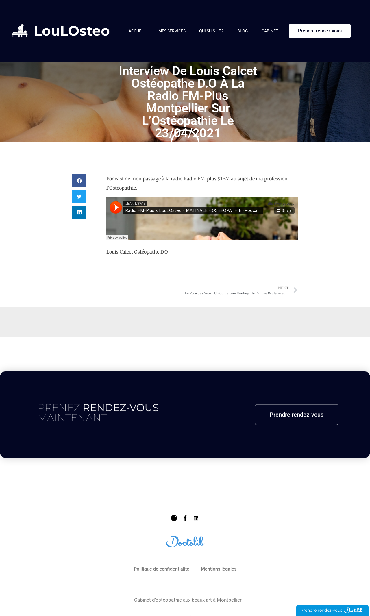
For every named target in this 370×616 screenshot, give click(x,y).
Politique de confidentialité (161, 569)
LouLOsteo (72, 31)
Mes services (172, 31)
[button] (79, 180)
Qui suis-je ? (211, 31)
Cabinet (270, 31)
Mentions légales (218, 569)
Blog (242, 31)
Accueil (137, 31)
